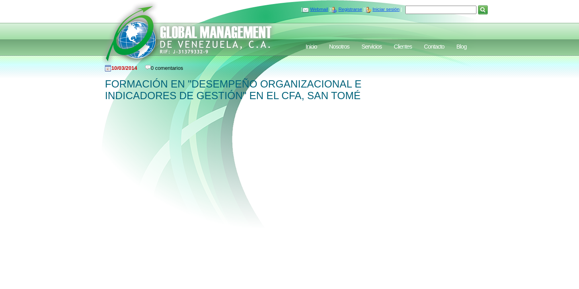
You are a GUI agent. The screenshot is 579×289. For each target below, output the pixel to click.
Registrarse (350, 9)
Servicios (371, 46)
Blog (461, 46)
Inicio (311, 46)
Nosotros (339, 46)
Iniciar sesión (385, 9)
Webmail (319, 9)
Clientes (403, 46)
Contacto (434, 46)
